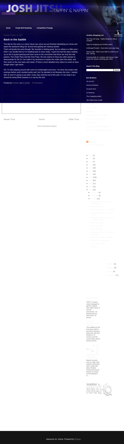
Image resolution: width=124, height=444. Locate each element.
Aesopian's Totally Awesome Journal (99, 130)
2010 (91, 180)
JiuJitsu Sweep (91, 108)
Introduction (94, 247)
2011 (91, 177)
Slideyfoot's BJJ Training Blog (96, 115)
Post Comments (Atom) (46, 126)
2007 (91, 190)
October (94, 199)
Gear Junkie (90, 104)
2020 (91, 155)
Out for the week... (96, 226)
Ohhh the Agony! (96, 229)
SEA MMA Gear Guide (94, 100)
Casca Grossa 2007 (97, 243)
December (95, 192)
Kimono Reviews (92, 85)
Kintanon (92, 142)
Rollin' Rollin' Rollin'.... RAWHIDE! (102, 210)
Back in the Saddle (97, 223)
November (95, 195)
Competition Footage (45, 28)
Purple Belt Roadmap (24, 28)
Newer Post (9, 119)
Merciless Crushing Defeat (99, 240)
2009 (91, 183)
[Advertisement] (41, 105)
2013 (91, 171)
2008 (91, 187)
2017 (91, 158)
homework (110, 268)
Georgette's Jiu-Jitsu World (96, 119)
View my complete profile (95, 145)
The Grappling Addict (93, 96)
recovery (109, 271)
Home (8, 28)
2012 (91, 174)
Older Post (74, 119)
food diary (109, 264)
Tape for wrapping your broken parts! (99, 44)
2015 (91, 165)
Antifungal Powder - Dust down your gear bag (102, 48)
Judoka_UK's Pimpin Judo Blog (97, 126)
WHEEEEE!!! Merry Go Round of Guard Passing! (102, 219)
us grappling (110, 275)
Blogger (78, 439)
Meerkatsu (90, 111)
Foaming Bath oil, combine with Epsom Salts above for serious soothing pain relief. (102, 58)
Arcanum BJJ (91, 89)
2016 (91, 162)
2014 (91, 168)
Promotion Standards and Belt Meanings (93, 323)
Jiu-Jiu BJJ (90, 81)
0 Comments (37, 83)
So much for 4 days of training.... (102, 237)
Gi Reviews (90, 93)
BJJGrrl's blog (91, 123)
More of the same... (97, 206)
